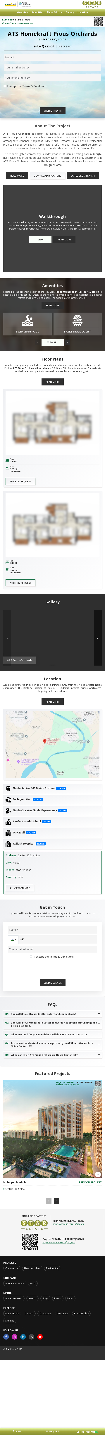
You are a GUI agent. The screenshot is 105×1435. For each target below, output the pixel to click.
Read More (17, 280)
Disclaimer (62, 1418)
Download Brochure (47, 280)
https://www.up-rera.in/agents (68, 1329)
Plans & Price (54, 12)
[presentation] (32, 205)
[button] (67, 447)
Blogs (45, 1403)
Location (83, 12)
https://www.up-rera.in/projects (17, 23)
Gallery (70, 12)
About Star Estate (14, 1388)
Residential (52, 1373)
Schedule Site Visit (83, 280)
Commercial (11, 1373)
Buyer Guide (12, 1418)
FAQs (33, 1388)
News (70, 1403)
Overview (22, 12)
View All (52, 447)
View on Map (20, 993)
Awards (32, 1403)
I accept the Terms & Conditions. (27, 191)
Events (57, 1403)
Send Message (53, 216)
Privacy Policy (81, 1418)
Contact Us (45, 1418)
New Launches (32, 1373)
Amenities (38, 12)
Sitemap (9, 1425)
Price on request (20, 586)
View (40, 344)
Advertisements (14, 1403)
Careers (29, 1418)
